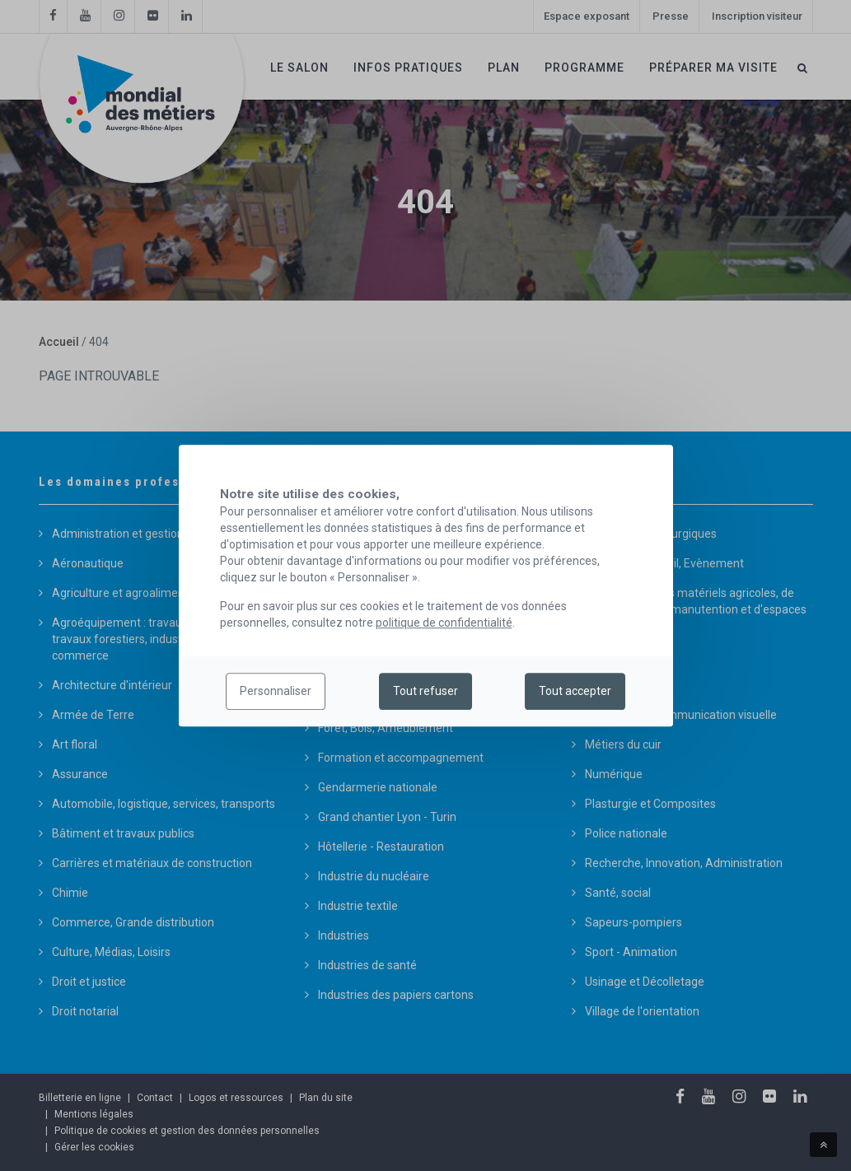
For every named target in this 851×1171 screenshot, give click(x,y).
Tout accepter (575, 691)
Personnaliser (275, 691)
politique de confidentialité (444, 622)
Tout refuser (425, 691)
